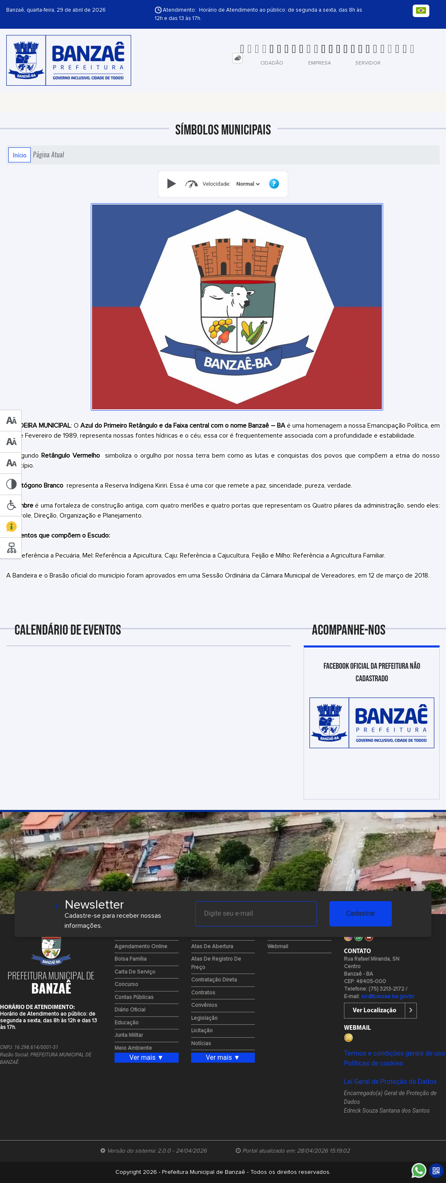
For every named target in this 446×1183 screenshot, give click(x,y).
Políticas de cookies (373, 1063)
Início (19, 155)
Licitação (202, 1031)
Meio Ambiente (133, 1048)
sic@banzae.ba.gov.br (387, 996)
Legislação (204, 1018)
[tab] (237, 58)
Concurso (126, 984)
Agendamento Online (141, 946)
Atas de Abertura (212, 946)
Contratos (203, 993)
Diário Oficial (130, 1010)
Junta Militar (129, 1035)
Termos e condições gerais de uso (394, 1053)
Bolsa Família (131, 959)
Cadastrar (360, 913)
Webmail (277, 946)
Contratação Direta (214, 980)
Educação (127, 1023)
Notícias (201, 1043)
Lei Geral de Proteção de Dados (390, 1082)
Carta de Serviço (135, 972)
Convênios (204, 1005)
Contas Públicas (134, 997)
